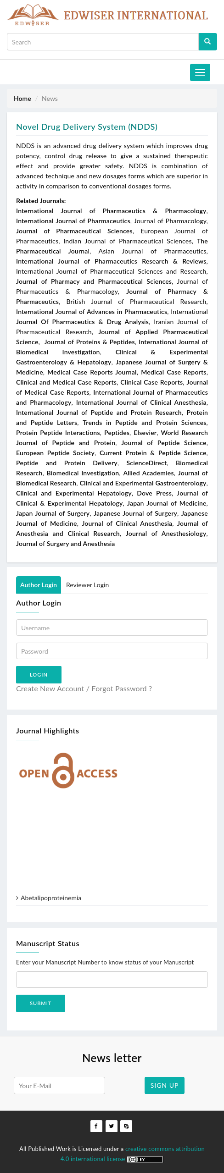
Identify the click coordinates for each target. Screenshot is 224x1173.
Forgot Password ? (122, 688)
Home (22, 98)
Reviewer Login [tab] (87, 585)
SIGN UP (165, 1085)
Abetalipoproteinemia (51, 901)
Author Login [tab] (38, 585)
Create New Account (50, 688)
